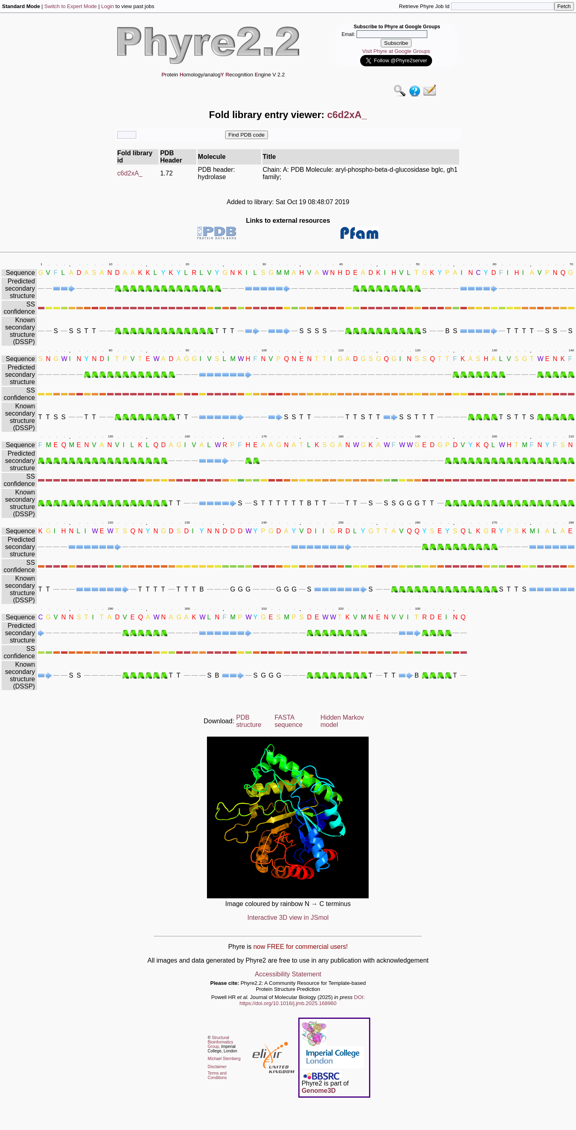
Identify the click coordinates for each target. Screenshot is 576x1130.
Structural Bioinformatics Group (220, 1042)
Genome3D (318, 1090)
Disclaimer (217, 1067)
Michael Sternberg (224, 1058)
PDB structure (248, 721)
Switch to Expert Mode (70, 6)
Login (107, 6)
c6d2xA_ (129, 173)
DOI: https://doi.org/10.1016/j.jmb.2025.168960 (302, 1000)
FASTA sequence (288, 721)
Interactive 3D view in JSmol (288, 917)
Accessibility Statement (288, 974)
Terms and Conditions (217, 1075)
